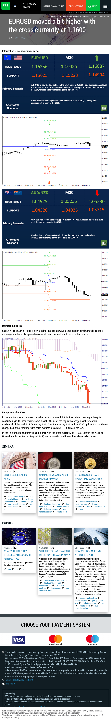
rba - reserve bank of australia (55, 579)
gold (25, 506)
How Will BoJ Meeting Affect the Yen (88, 552)
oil (17, 567)
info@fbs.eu (10, 684)
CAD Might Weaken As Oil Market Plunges (53, 476)
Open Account (75, 6)
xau (5, 508)
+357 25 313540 (12, 680)
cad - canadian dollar (16, 503)
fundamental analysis (16, 496)
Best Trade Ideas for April (16, 476)
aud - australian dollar (87, 606)
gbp (32, 496)
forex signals (13, 506)
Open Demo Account (53, 6)
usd (31, 503)
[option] (18, 639)
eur (9, 567)
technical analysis (27, 501)
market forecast (14, 498)
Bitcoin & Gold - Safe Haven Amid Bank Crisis (89, 476)
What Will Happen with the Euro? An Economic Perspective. (17, 554)
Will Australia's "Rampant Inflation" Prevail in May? (54, 552)
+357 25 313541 (26, 680)
